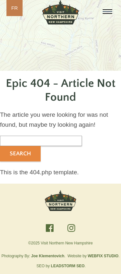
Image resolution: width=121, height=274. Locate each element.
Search (20, 154)
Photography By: (33, 256)
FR (14, 8)
